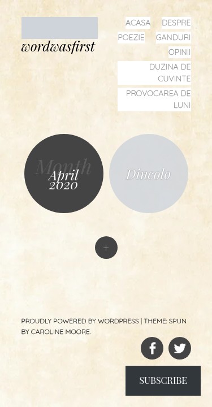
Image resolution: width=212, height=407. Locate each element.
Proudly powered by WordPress (80, 321)
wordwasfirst (58, 46)
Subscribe (163, 380)
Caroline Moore (60, 331)
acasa (138, 23)
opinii (179, 52)
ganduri (173, 37)
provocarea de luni (158, 99)
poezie (131, 37)
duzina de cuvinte (170, 73)
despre (176, 23)
